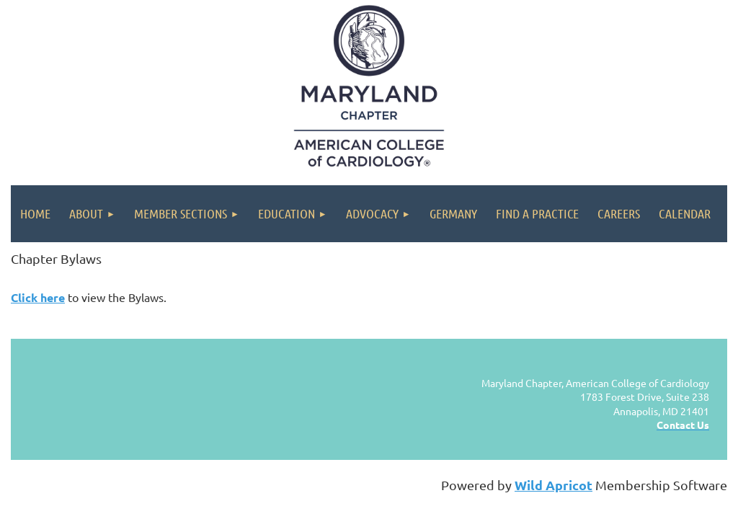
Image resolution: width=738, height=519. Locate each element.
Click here (38, 297)
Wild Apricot (553, 484)
